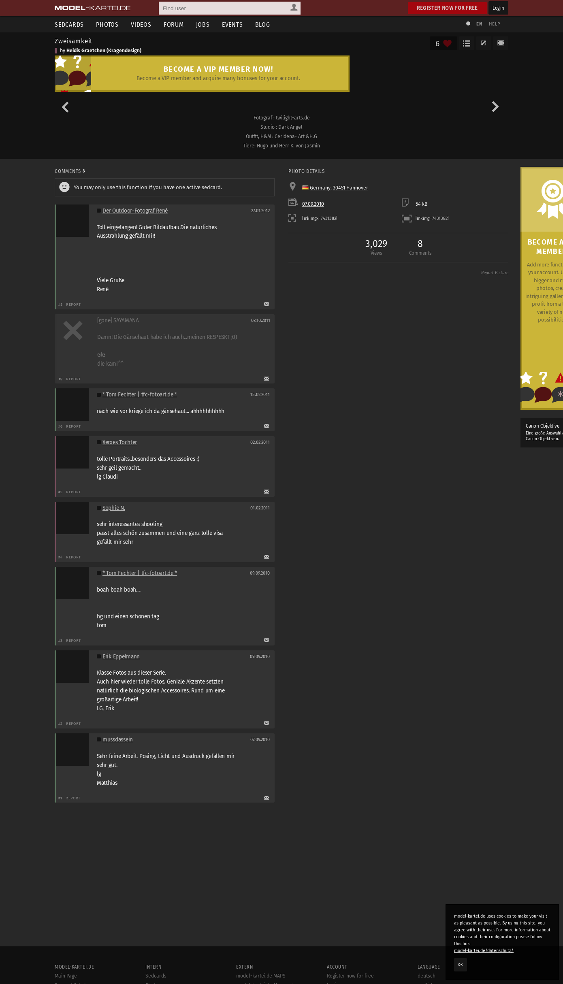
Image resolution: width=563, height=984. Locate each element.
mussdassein (117, 739)
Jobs (203, 24)
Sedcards (69, 24)
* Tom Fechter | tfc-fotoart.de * (139, 394)
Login (498, 8)
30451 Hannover (350, 188)
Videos (141, 24)
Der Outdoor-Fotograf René (135, 210)
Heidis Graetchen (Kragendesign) (103, 50)
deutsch (426, 976)
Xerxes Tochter (119, 442)
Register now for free (447, 8)
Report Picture (494, 272)
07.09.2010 (313, 204)
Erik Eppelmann (121, 656)
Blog (262, 24)
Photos (107, 24)
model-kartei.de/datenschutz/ (484, 950)
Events (232, 24)
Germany (320, 188)
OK (460, 964)
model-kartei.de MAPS (261, 976)
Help (494, 24)
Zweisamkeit (73, 41)
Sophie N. (113, 508)
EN (479, 24)
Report (73, 304)
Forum (174, 24)
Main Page (66, 976)
